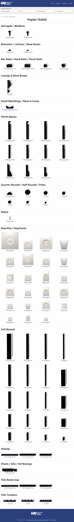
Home (52, 3)
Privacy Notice (54, 520)
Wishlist (70, 3)
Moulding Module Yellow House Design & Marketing (37, 520)
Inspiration (64, 3)
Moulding (58, 3)
